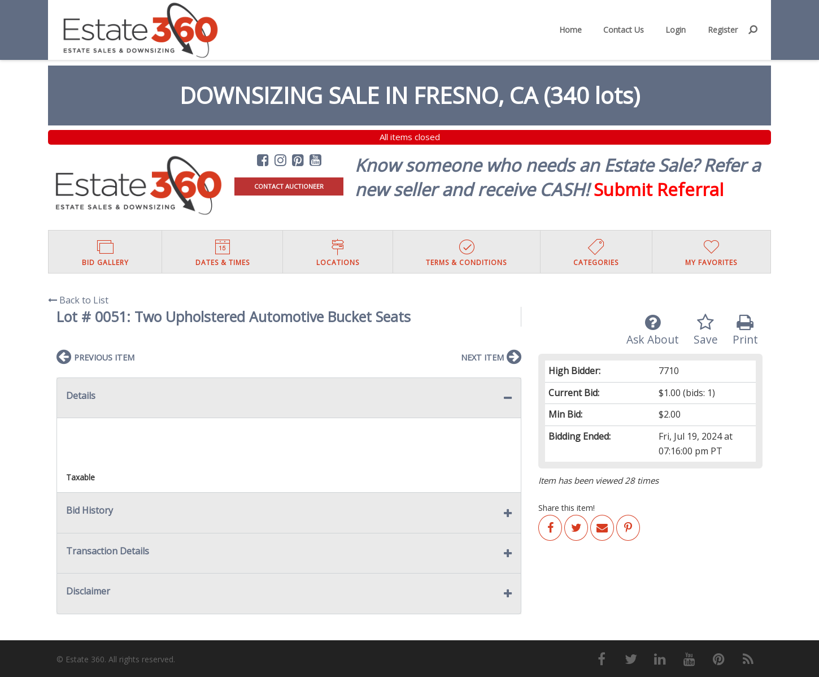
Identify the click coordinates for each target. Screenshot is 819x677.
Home (570, 29)
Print (745, 330)
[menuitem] (570, 30)
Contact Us (623, 29)
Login (675, 29)
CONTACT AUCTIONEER (289, 186)
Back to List (78, 300)
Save (706, 330)
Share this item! (566, 507)
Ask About (652, 330)
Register (723, 29)
